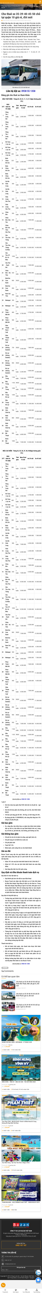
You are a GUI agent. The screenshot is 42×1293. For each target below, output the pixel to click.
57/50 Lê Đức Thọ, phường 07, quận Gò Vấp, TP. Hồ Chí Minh (19, 1256)
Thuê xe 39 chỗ (27, 20)
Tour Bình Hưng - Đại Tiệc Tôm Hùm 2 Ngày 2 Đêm (16, 1163)
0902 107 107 (8, 1260)
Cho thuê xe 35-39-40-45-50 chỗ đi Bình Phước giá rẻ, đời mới (27, 995)
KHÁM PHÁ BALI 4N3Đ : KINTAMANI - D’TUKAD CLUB (17, 1042)
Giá (3, 1046)
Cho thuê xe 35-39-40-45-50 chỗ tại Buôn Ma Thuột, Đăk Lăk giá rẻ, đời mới (28, 984)
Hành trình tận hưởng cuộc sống (7, 3)
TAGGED (5, 968)
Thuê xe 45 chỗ (6, 20)
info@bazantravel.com (10, 1264)
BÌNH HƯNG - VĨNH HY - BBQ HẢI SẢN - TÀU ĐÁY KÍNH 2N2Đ (19, 1082)
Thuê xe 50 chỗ (20, 20)
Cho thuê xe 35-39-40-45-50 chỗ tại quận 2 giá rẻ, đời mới (28, 1006)
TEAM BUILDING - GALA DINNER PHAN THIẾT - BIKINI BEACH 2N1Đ (21, 1202)
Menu (40, 3)
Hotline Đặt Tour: (21, 1243)
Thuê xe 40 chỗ (13, 20)
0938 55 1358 (28, 91)
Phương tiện (5, 1045)
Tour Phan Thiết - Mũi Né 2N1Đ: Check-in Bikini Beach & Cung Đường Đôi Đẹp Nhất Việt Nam (19, 1122)
